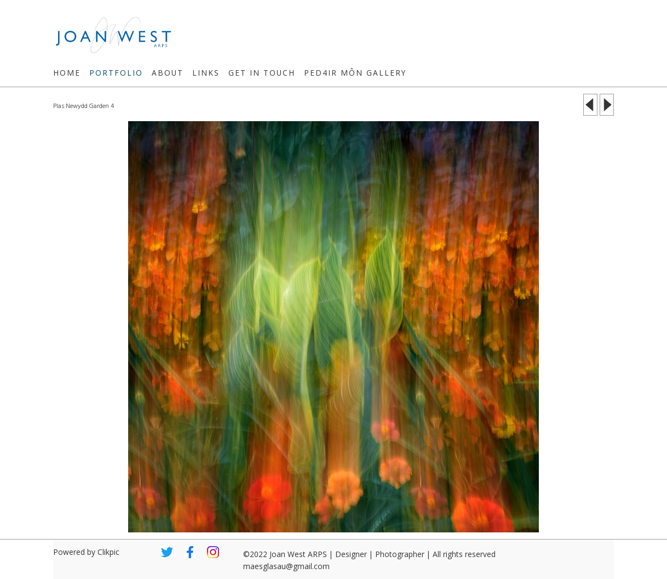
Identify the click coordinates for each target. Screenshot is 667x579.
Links (206, 72)
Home (67, 72)
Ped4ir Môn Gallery (355, 72)
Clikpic (108, 552)
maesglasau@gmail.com (286, 566)
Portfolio (116, 72)
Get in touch (261, 72)
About (167, 72)
